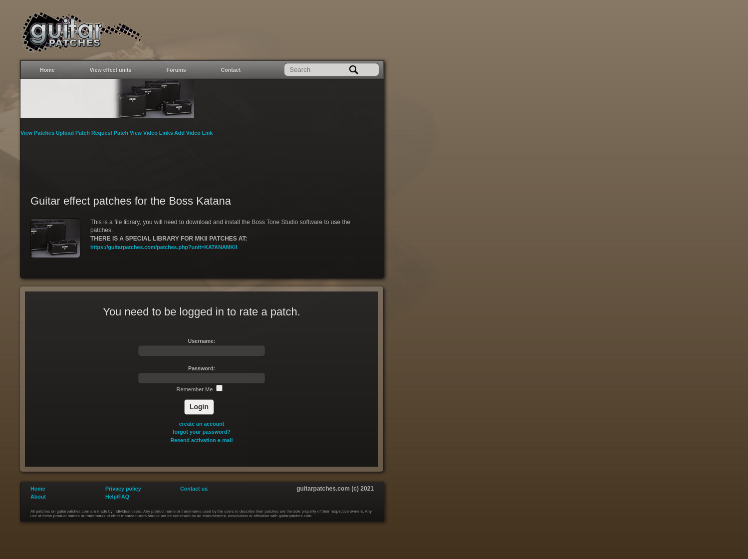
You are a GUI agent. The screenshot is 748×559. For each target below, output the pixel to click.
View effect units (111, 70)
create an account (202, 424)
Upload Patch (73, 133)
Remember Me (200, 389)
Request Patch (110, 133)
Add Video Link (193, 133)
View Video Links (152, 133)
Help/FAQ (117, 497)
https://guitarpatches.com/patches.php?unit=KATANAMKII (163, 247)
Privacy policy (123, 489)
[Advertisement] (202, 159)
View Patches (38, 133)
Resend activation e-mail (202, 440)
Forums (176, 70)
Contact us (194, 489)
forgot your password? (202, 432)
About (38, 497)
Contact (231, 70)
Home (47, 70)
